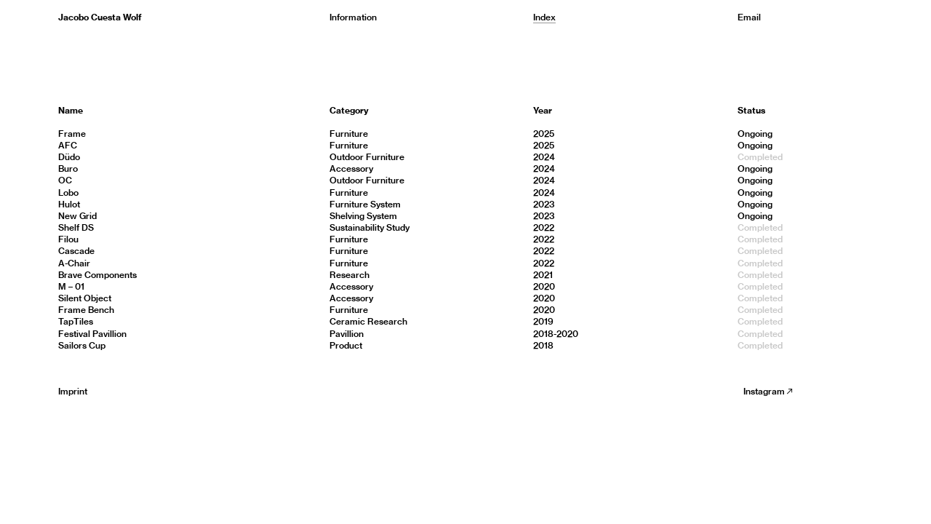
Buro (68, 168)
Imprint (72, 391)
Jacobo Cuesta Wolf (100, 17)
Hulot (69, 204)
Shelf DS (76, 227)
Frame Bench (86, 309)
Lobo (68, 192)
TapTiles (75, 321)
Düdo (69, 156)
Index (544, 17)
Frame (72, 133)
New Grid (77, 215)
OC (65, 180)
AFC (67, 145)
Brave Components (97, 274)
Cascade (76, 250)
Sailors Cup (81, 345)
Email (749, 17)
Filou (68, 239)
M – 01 (71, 286)
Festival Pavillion (92, 333)
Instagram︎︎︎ (768, 391)
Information (353, 17)
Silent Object (84, 298)
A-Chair (74, 263)
